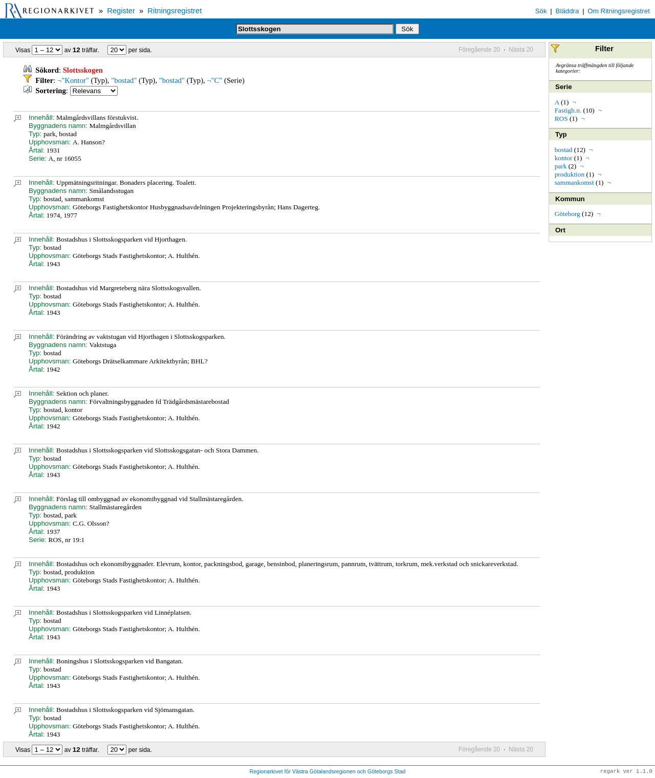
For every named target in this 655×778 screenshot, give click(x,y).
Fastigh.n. (568, 110)
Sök (541, 11)
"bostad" (124, 80)
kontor (564, 158)
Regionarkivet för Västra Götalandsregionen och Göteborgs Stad (327, 772)
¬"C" (214, 80)
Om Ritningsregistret (618, 11)
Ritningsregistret (174, 11)
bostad (564, 150)
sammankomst (574, 182)
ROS (561, 118)
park (561, 166)
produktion (570, 174)
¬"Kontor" (73, 80)
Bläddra (567, 11)
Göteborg (567, 214)
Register (121, 11)
